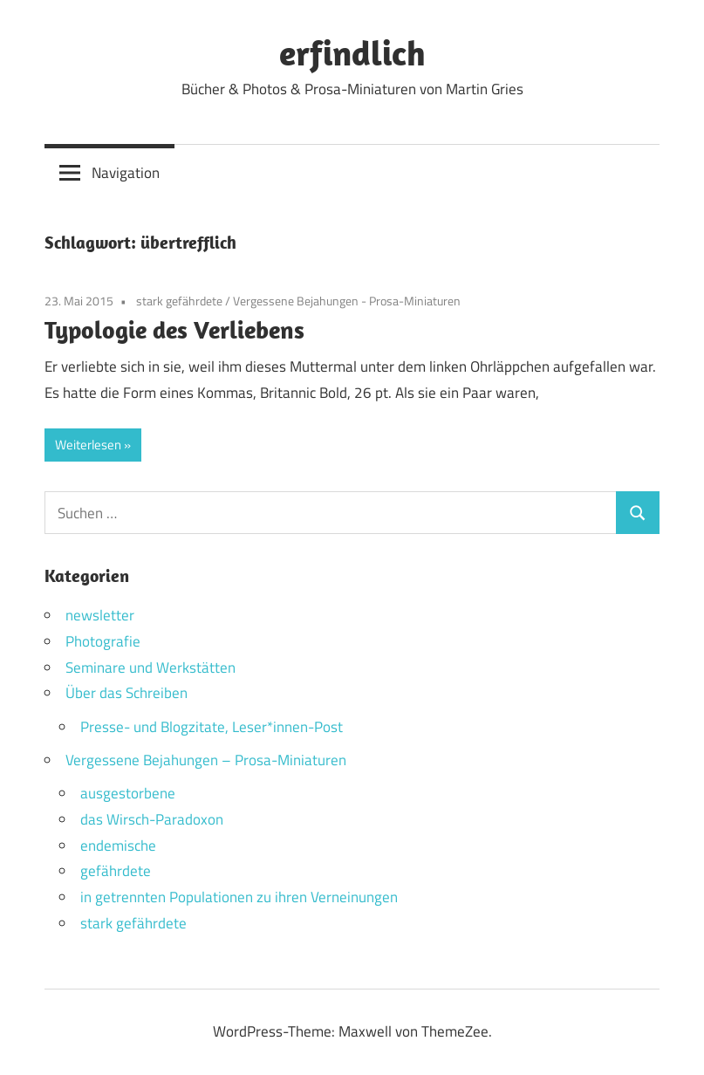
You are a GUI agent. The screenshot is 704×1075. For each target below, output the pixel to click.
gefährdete (115, 870)
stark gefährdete (179, 300)
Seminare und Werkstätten (150, 667)
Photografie (102, 641)
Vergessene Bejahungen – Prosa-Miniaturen (205, 760)
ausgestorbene (127, 793)
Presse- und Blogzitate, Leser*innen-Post (211, 727)
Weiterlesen (88, 445)
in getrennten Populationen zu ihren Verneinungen (239, 897)
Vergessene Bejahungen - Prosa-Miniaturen (347, 300)
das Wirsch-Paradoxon (151, 819)
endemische (118, 845)
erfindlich (352, 52)
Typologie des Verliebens (174, 329)
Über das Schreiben (126, 692)
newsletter (99, 615)
